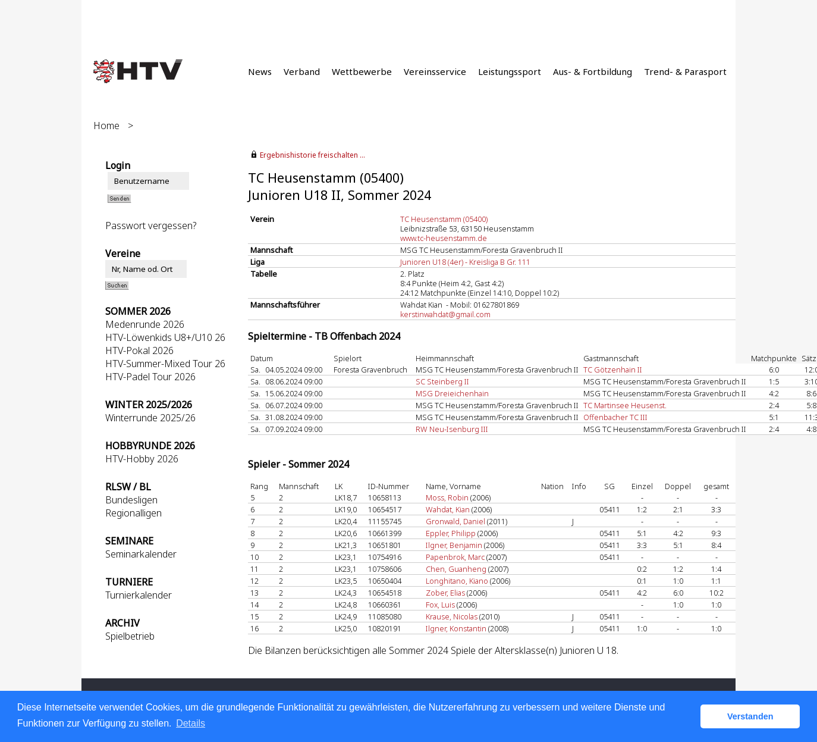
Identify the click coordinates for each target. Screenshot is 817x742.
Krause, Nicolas (451, 616)
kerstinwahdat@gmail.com (445, 314)
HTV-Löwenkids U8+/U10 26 (165, 337)
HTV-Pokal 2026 (139, 350)
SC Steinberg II (442, 381)
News (260, 71)
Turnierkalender (138, 595)
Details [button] (190, 723)
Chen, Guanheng (456, 568)
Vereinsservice (435, 71)
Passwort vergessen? (150, 225)
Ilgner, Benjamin (454, 545)
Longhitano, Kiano (457, 580)
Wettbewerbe (362, 71)
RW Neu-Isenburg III (452, 429)
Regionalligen (133, 512)
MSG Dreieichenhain (452, 393)
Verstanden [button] (750, 716)
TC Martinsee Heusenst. (625, 405)
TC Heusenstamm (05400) (444, 219)
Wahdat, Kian (448, 509)
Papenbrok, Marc (455, 557)
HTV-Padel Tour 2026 (150, 376)
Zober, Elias (445, 592)
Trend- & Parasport (685, 71)
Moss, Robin (447, 497)
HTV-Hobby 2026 (141, 458)
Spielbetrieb (130, 636)
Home (106, 125)
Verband (302, 71)
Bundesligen (131, 499)
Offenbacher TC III (615, 417)
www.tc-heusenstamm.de (443, 238)
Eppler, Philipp (451, 533)
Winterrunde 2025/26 (150, 417)
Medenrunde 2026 (144, 324)
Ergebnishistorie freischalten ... (312, 155)
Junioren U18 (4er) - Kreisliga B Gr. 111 (465, 261)
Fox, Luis (440, 604)
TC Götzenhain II (612, 369)
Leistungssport (509, 71)
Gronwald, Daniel (455, 521)
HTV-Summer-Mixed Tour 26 (165, 363)
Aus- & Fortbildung (592, 71)
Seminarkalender (141, 554)
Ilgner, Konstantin (456, 628)
